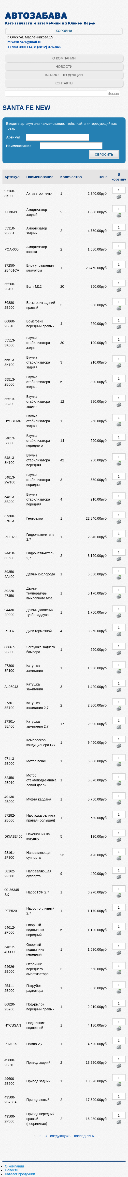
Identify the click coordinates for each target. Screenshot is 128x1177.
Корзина (64, 31)
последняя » (84, 1136)
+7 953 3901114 (19, 47)
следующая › (60, 1136)
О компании (64, 58)
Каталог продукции (64, 75)
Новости (64, 67)
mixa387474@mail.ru (24, 42)
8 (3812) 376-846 (47, 47)
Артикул (13, 137)
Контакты (64, 83)
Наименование (18, 146)
